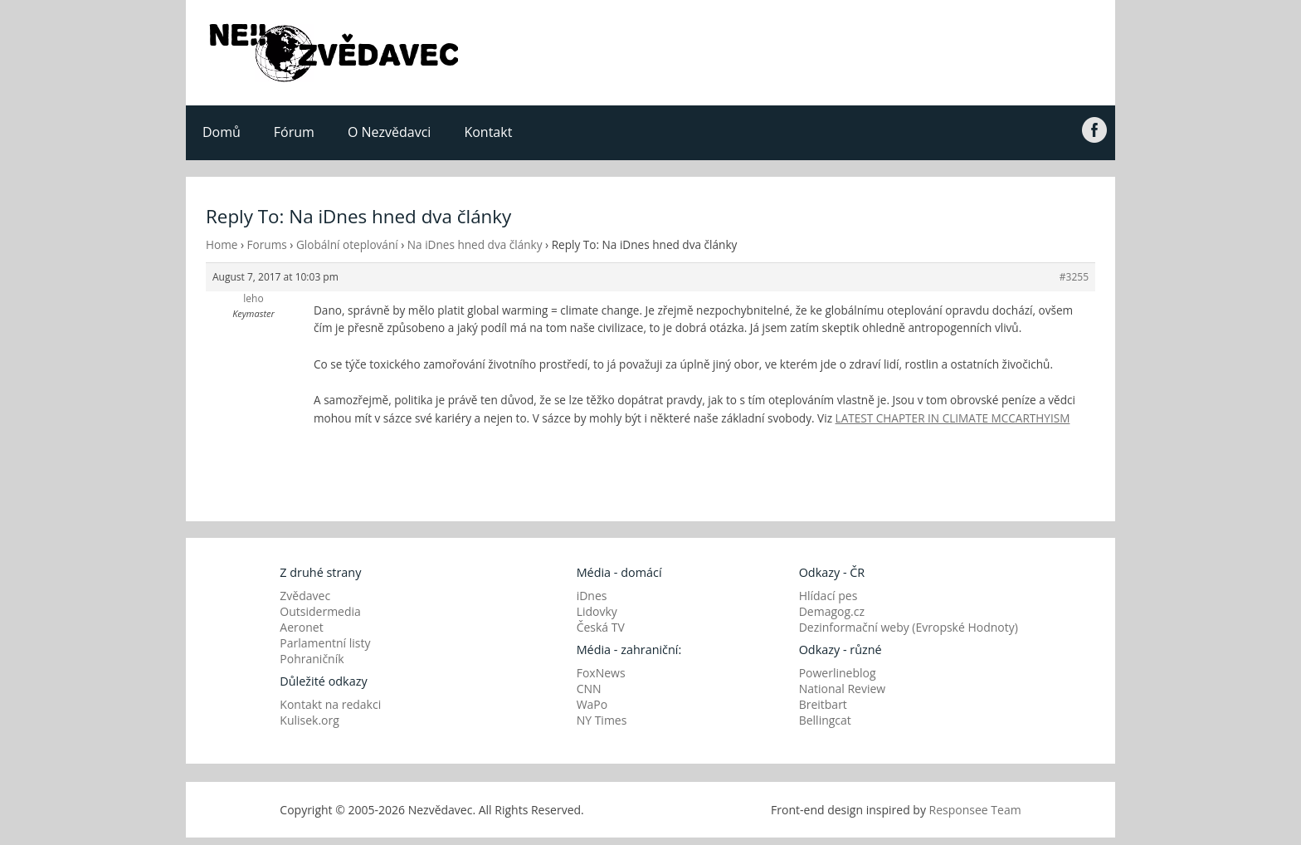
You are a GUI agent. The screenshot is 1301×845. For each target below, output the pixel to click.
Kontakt (488, 132)
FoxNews (601, 673)
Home (221, 244)
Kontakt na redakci (330, 704)
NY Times (602, 720)
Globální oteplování (347, 244)
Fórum (294, 132)
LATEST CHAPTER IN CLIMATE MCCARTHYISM (953, 418)
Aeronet (301, 627)
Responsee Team (975, 810)
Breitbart (823, 704)
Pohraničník (312, 659)
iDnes (592, 595)
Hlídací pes (828, 595)
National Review (842, 688)
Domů (221, 132)
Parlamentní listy (325, 643)
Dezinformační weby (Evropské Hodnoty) (908, 627)
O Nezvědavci (389, 132)
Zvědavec (305, 595)
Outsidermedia (320, 611)
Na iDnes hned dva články (475, 244)
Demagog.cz (832, 611)
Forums (267, 244)
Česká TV (601, 627)
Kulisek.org (309, 720)
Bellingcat (825, 720)
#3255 (1074, 277)
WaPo (592, 704)
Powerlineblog (837, 673)
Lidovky (597, 611)
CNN (589, 688)
